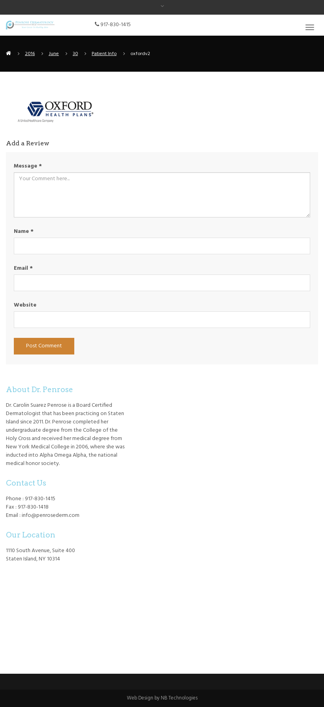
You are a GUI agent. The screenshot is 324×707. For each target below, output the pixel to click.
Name (24, 231)
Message (28, 166)
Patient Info (104, 54)
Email (23, 268)
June (54, 54)
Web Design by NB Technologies (162, 698)
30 (75, 54)
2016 (30, 54)
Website (25, 305)
